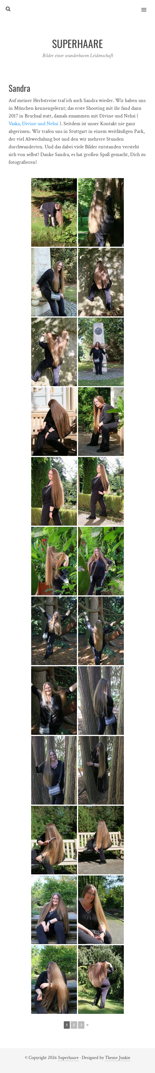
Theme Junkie (117, 1058)
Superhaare (68, 1058)
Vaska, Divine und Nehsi (33, 123)
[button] (147, 6)
